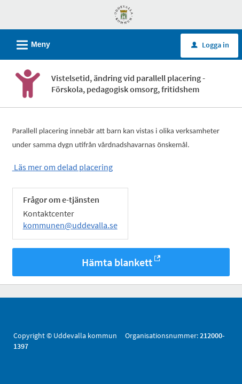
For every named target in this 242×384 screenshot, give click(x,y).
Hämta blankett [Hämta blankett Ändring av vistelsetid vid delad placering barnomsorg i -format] (117, 263)
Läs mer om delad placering (62, 168)
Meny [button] (30, 43)
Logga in (210, 45)
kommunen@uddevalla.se (70, 226)
